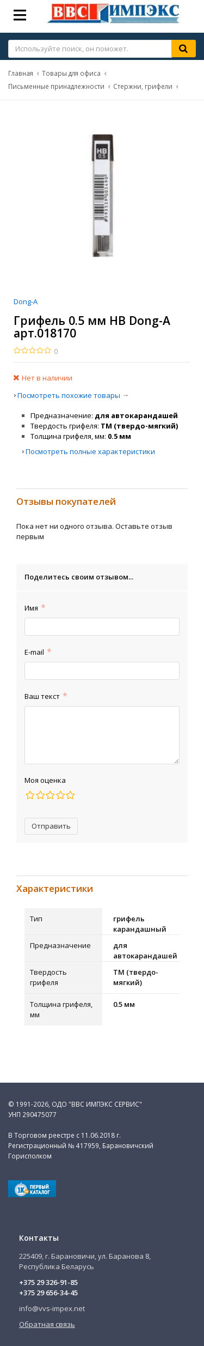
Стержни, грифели (142, 86)
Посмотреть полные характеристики (90, 451)
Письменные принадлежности (56, 86)
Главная (20, 73)
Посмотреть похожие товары (68, 395)
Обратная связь (47, 1324)
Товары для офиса (71, 73)
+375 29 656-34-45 (48, 1292)
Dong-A (26, 301)
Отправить (51, 826)
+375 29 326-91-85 (48, 1282)
